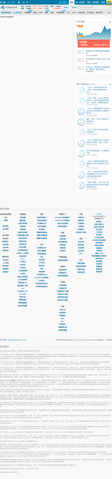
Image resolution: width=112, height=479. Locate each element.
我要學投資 (99, 258)
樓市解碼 (99, 272)
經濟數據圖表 (22, 303)
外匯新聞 (81, 223)
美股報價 (62, 312)
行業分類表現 (22, 238)
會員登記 (6, 238)
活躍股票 (23, 229)
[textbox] (95, 7)
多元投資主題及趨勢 (99, 240)
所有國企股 (22, 244)
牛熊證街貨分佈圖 (63, 291)
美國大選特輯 (99, 245)
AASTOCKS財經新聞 (62, 217)
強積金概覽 (81, 263)
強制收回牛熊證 (62, 300)
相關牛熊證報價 (42, 235)
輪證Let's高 (99, 253)
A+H (22, 288)
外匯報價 (81, 220)
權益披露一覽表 (22, 285)
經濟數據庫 (22, 300)
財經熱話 (99, 248)
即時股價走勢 (41, 254)
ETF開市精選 (99, 237)
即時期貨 (23, 226)
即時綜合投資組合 (42, 286)
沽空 (41, 257)
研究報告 (63, 251)
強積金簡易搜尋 (81, 266)
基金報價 (81, 245)
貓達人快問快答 (99, 227)
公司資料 (41, 280)
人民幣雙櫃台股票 (23, 235)
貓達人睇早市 (99, 224)
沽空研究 (23, 265)
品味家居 (99, 264)
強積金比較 (81, 269)
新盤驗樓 (99, 266)
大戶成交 (42, 263)
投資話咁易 (99, 243)
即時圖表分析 (41, 223)
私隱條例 (6, 272)
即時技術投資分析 (42, 283)
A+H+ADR (22, 294)
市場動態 (62, 315)
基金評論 (63, 245)
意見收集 (6, 247)
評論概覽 (63, 236)
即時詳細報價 (41, 220)
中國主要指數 (22, 223)
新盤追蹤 (99, 269)
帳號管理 (5, 241)
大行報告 (23, 274)
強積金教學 (81, 272)
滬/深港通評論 (62, 242)
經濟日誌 (23, 297)
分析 (63, 318)
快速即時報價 (42, 217)
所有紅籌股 (22, 247)
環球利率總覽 (22, 306)
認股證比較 (62, 273)
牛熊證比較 (62, 288)
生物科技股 (22, 256)
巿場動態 (81, 229)
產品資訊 (6, 226)
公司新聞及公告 (42, 274)
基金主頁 (81, 242)
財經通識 (99, 261)
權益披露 (42, 271)
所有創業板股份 (22, 250)
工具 (81, 254)
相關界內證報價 (42, 238)
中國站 (5, 220)
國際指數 (23, 220)
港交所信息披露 (62, 223)
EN (13, 2)
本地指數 (23, 217)
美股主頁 (63, 310)
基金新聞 (81, 248)
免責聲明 (6, 269)
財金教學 (6, 229)
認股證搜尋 (62, 270)
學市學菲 (99, 235)
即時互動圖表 (41, 226)
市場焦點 (99, 251)
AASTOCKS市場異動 (41, 277)
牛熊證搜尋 (62, 285)
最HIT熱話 (86, 84)
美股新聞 (62, 324)
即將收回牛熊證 (62, 294)
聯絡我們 (6, 250)
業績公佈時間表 (22, 277)
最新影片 (99, 222)
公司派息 (23, 268)
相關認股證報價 (42, 232)
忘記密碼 (6, 244)
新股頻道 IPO (22, 282)
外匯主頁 (81, 217)
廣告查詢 (6, 266)
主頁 (5, 217)
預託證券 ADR (22, 291)
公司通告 (23, 262)
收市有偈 (99, 229)
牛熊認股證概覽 (62, 260)
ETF (23, 259)
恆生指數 (81, 22)
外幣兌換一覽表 (81, 232)
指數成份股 (22, 241)
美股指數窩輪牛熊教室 (99, 256)
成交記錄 (42, 260)
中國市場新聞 (63, 226)
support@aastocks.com (17, 340)
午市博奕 (99, 232)
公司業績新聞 (22, 271)
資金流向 (42, 266)
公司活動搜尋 (22, 280)
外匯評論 (63, 248)
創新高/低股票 (22, 232)
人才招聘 (6, 263)
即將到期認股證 (62, 276)
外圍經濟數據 (62, 330)
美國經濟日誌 (62, 327)
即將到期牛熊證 (62, 297)
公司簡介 (6, 260)
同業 (41, 269)
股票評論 (63, 239)
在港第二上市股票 (23, 253)
